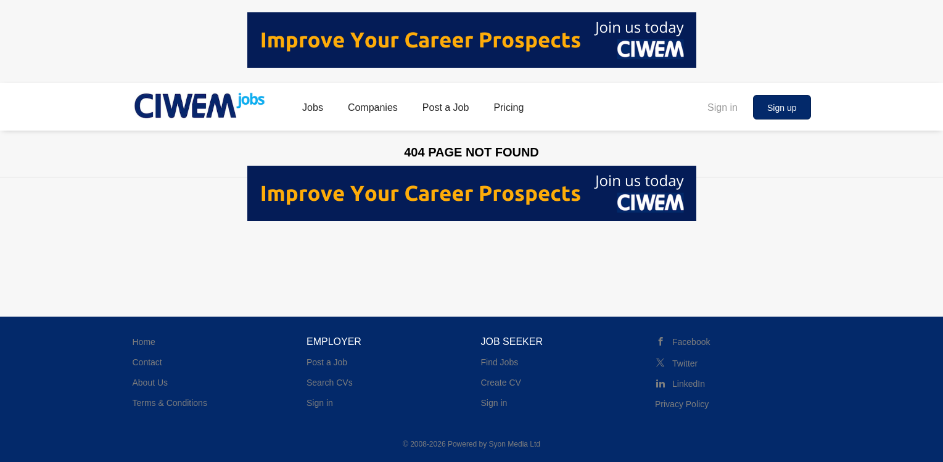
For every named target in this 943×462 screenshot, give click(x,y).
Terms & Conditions (170, 403)
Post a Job (327, 362)
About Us (150, 382)
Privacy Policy (682, 404)
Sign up (781, 108)
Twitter (685, 363)
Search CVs (330, 382)
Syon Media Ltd (514, 444)
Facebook (691, 342)
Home (144, 342)
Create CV (501, 382)
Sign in (722, 107)
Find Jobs (500, 362)
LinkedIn (688, 384)
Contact (147, 362)
